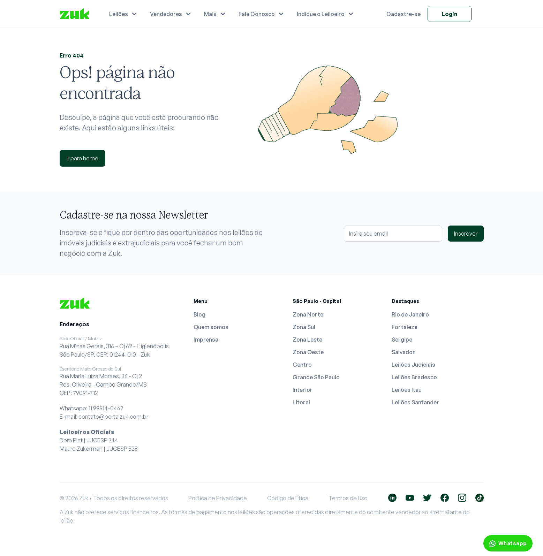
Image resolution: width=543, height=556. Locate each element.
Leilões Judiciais (413, 364)
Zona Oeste (308, 352)
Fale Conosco (257, 13)
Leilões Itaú (407, 389)
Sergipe (402, 339)
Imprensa (206, 339)
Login (449, 13)
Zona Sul (304, 326)
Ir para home (82, 158)
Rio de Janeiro (410, 314)
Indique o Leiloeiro (321, 13)
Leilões (118, 13)
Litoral (301, 402)
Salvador (403, 352)
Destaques (405, 301)
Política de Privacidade (217, 498)
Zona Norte (308, 314)
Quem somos (211, 326)
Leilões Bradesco (414, 377)
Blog (199, 314)
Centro (302, 364)
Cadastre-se (403, 13)
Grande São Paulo (316, 377)
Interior (302, 389)
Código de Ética (287, 498)
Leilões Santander (415, 402)
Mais (210, 13)
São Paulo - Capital (317, 301)
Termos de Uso (348, 498)
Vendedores (166, 13)
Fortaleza (404, 326)
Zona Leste (307, 339)
